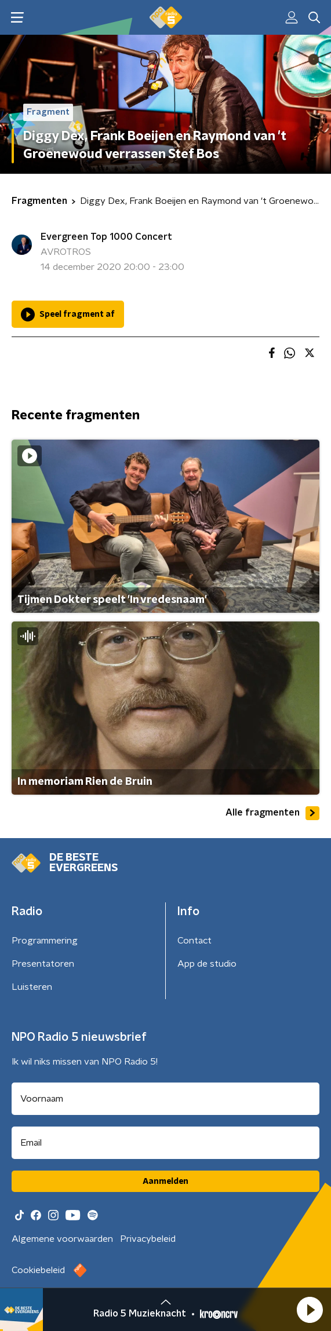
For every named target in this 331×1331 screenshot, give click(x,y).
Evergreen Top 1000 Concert (106, 237)
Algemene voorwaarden (62, 1239)
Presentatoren (43, 963)
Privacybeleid (148, 1239)
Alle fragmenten (272, 813)
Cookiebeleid (38, 1270)
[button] (309, 1309)
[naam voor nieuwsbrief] (165, 1099)
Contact (194, 940)
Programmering (45, 940)
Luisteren (32, 987)
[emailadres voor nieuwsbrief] (165, 1143)
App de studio (207, 963)
